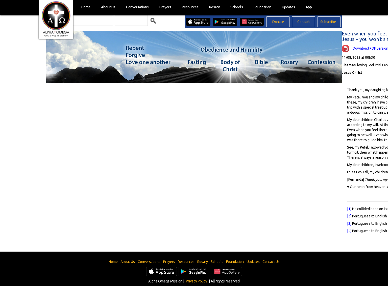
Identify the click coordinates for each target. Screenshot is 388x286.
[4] (349, 231)
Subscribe (328, 22)
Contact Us (271, 262)
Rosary (214, 7)
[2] (349, 216)
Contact (303, 22)
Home (85, 7)
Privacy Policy (196, 281)
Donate (278, 22)
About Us (108, 7)
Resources (190, 7)
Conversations (137, 7)
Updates (288, 7)
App (309, 7)
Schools (236, 7)
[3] (349, 223)
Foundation (262, 7)
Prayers (165, 7)
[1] (349, 209)
